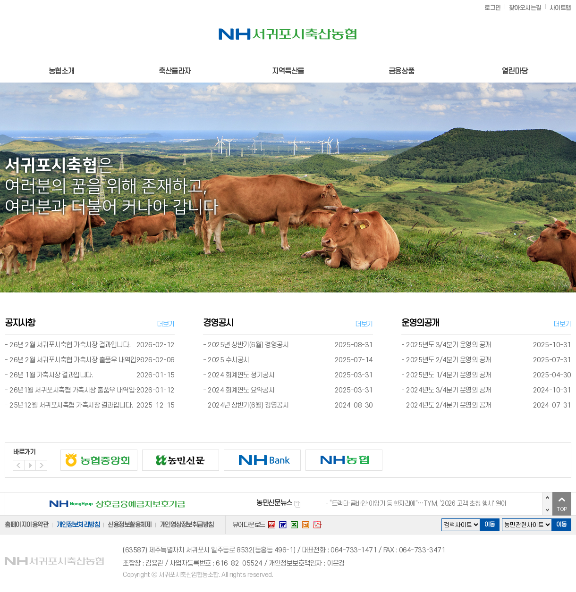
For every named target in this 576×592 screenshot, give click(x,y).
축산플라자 (175, 71)
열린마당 (514, 71)
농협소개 (61, 71)
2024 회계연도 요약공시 (241, 390)
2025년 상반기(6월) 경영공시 (248, 345)
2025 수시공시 (228, 360)
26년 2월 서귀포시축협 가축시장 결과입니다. (69, 345)
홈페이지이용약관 (26, 524)
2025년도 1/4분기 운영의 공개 (448, 375)
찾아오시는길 (525, 8)
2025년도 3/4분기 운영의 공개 (448, 345)
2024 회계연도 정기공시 (241, 375)
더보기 (166, 324)
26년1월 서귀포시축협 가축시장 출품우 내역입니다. (78, 390)
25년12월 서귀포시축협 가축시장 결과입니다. (71, 405)
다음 (547, 510)
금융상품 (401, 71)
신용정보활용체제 (129, 524)
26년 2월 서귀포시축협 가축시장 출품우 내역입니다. (79, 360)
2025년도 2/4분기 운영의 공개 (448, 360)
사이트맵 (560, 8)
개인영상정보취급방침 (187, 524)
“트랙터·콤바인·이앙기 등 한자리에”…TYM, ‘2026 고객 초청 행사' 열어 (418, 503)
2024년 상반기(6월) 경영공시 (248, 405)
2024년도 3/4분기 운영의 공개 (448, 390)
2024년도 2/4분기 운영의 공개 (448, 405)
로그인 (492, 8)
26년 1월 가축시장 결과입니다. (51, 375)
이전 (547, 498)
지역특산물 (288, 71)
